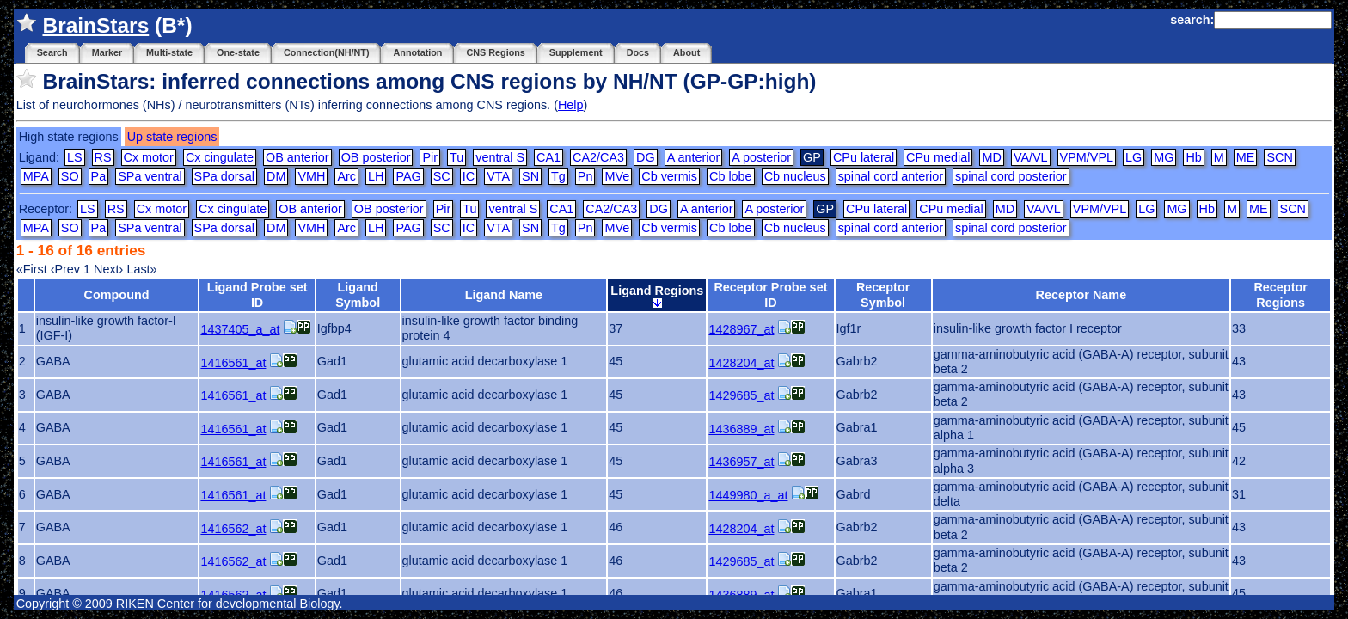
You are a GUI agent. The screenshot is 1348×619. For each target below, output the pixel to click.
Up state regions (172, 137)
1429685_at (741, 395)
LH (375, 176)
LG (1133, 157)
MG (1163, 157)
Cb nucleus (795, 176)
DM (276, 176)
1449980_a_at (747, 495)
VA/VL (1031, 157)
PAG (407, 176)
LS (75, 157)
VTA (498, 176)
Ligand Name (503, 295)
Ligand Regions (656, 296)
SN (530, 176)
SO (70, 176)
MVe (616, 176)
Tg (558, 176)
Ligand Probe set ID (257, 294)
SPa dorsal (224, 176)
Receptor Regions (1280, 294)
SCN (1279, 157)
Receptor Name (1081, 295)
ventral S (499, 157)
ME (1245, 157)
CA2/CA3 (598, 157)
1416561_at (233, 363)
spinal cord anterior (890, 176)
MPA (36, 176)
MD (991, 157)
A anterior (693, 157)
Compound (117, 295)
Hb (1193, 157)
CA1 (548, 157)
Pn (585, 176)
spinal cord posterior (1011, 176)
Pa (99, 176)
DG (645, 157)
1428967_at (741, 329)
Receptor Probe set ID (770, 294)
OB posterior (376, 157)
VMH (311, 176)
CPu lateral (863, 157)
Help (571, 105)
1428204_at (741, 363)
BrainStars (95, 25)
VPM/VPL (1086, 157)
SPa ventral (149, 176)
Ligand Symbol (357, 294)
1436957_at (741, 462)
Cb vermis (669, 176)
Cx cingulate (220, 157)
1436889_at (741, 429)
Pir (430, 157)
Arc (346, 176)
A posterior (761, 157)
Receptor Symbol (883, 294)
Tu (456, 157)
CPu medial (938, 157)
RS (103, 157)
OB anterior (297, 157)
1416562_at (233, 529)
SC (441, 176)
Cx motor (149, 157)
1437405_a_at (239, 329)
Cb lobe (730, 176)
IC (469, 176)
